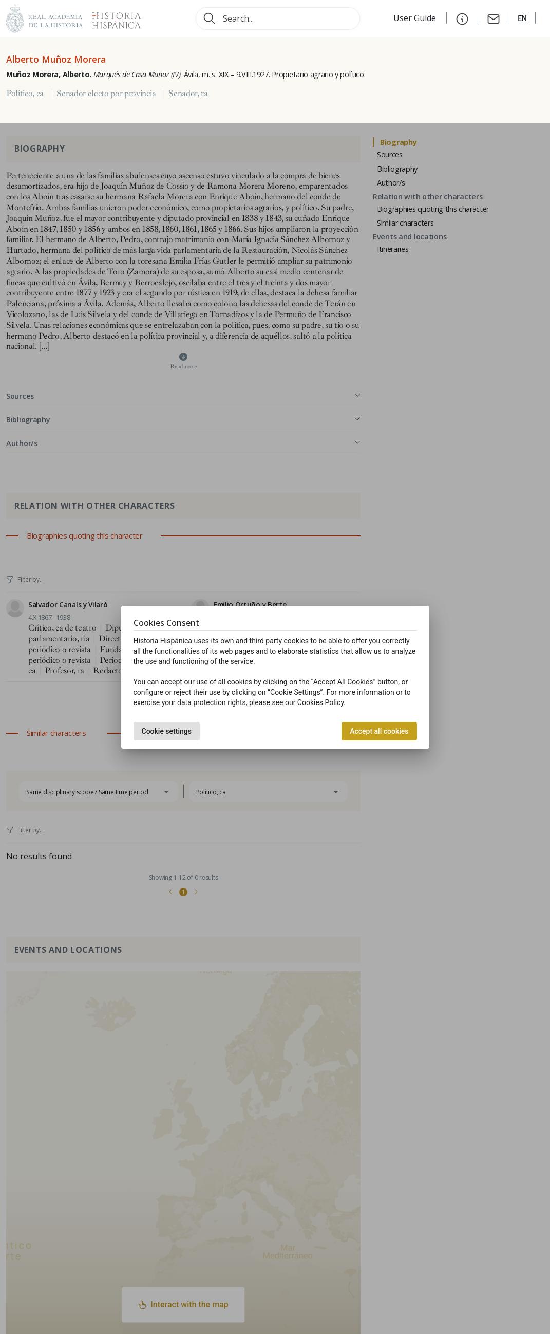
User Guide (415, 18)
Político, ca (25, 93)
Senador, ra (187, 93)
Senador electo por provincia (106, 93)
